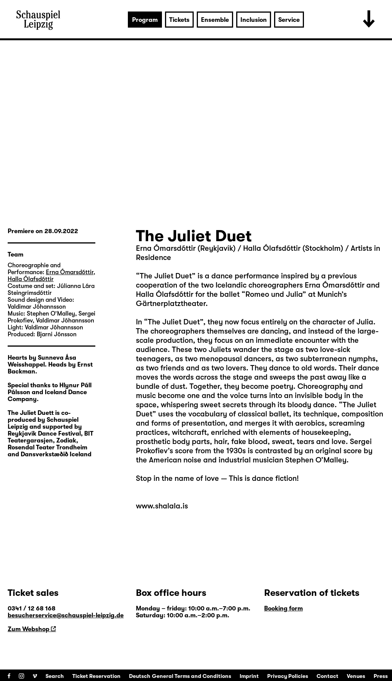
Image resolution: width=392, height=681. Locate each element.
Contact (327, 676)
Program (145, 19)
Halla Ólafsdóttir (31, 279)
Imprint (249, 676)
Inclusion (253, 19)
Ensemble (215, 19)
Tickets (179, 19)
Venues (356, 676)
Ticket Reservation (96, 676)
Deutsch (139, 676)
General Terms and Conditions (191, 676)
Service (289, 19)
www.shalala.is (162, 506)
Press (381, 676)
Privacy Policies (287, 676)
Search (55, 676)
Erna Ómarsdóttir (69, 272)
